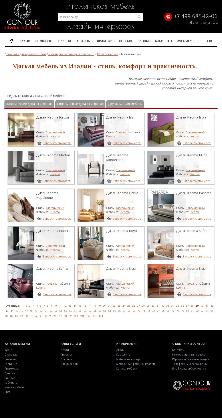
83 (202, 310)
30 (153, 305)
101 (82, 316)
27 (138, 305)
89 (21, 316)
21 (109, 305)
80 (187, 310)
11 (60, 305)
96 (55, 316)
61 (94, 310)
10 (55, 305)
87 (11, 316)
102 (88, 316)
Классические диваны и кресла (29, 104)
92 (36, 316)
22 (114, 305)
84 (207, 310)
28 (143, 305)
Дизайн (65, 350)
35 (177, 305)
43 (7, 310)
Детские (126, 41)
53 (55, 310)
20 (104, 305)
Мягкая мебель (189, 41)
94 (46, 316)
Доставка (66, 359)
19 (99, 305)
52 (51, 310)
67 (124, 310)
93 (41, 316)
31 (158, 305)
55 (65, 310)
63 (104, 310)
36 (182, 305)
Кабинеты (163, 41)
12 (65, 305)
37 (187, 305)
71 (143, 310)
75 (163, 310)
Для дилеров (68, 364)
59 (85, 310)
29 (148, 305)
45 (16, 310)
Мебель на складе (128, 359)
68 (129, 310)
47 (26, 310)
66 (119, 310)
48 (31, 310)
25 (128, 305)
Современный (55, 132)
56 (70, 310)
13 (70, 305)
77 (173, 310)
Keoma (55, 136)
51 (46, 310)
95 (51, 316)
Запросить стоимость (57, 143)
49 (36, 310)
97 (60, 316)
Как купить (123, 354)
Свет (211, 41)
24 (124, 305)
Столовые (43, 41)
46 (21, 310)
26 (133, 305)
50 (41, 310)
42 (211, 305)
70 (138, 310)
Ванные (144, 41)
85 (212, 310)
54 (60, 310)
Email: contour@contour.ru (189, 368)
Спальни (63, 41)
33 (167, 305)
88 (16, 316)
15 (80, 305)
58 (80, 310)
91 (31, 316)
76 (168, 310)
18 (94, 305)
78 (177, 310)
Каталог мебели (107, 54)
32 (163, 305)
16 (84, 305)
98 (65, 316)
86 (7, 316)
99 (70, 316)
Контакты (178, 350)
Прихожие (106, 41)
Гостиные (84, 41)
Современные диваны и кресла (80, 104)
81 (192, 310)
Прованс (121, 132)
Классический (55, 208)
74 (158, 310)
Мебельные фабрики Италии (135, 364)
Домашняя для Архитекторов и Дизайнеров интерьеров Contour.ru (49, 54)
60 (90, 310)
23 (119, 305)
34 (172, 305)
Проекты (66, 354)
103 (95, 316)
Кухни (25, 41)
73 (153, 310)
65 (114, 310)
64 (109, 310)
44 (11, 310)
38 (192, 305)
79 (182, 310)
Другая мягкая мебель (125, 104)
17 (89, 305)
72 (148, 310)
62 (99, 310)
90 (26, 316)
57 (75, 310)
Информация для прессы (189, 354)
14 (75, 305)
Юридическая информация (190, 359)
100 (76, 316)
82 (197, 310)
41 (207, 305)
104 (101, 316)
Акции (120, 350)
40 (202, 305)
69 (134, 310)
